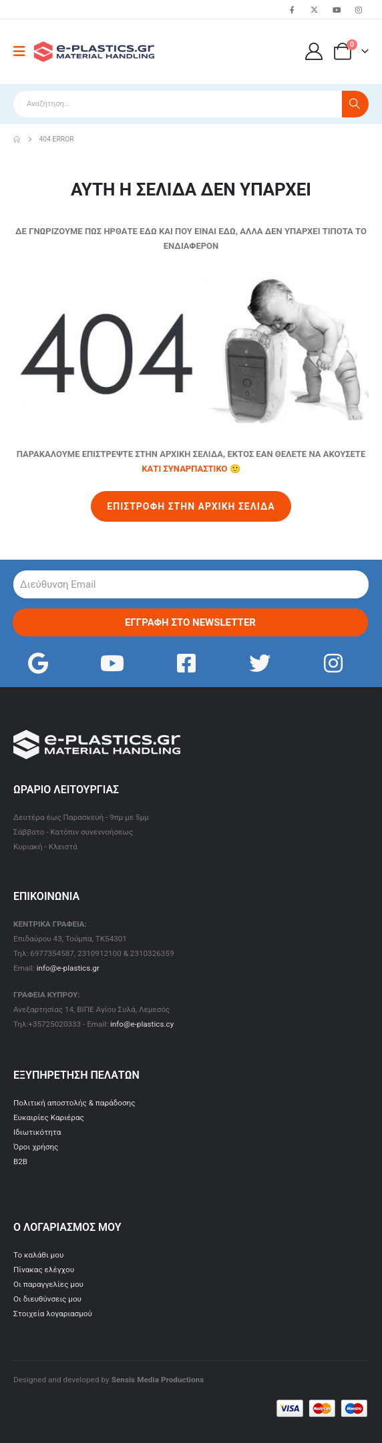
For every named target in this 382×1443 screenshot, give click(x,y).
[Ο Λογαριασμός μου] (314, 51)
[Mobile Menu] (23, 51)
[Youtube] (336, 9)
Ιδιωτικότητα (37, 1132)
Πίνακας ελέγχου (43, 1269)
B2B (20, 1161)
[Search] (355, 104)
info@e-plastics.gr (68, 968)
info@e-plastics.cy (142, 1024)
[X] (314, 9)
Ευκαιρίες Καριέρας (48, 1117)
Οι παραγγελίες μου (48, 1284)
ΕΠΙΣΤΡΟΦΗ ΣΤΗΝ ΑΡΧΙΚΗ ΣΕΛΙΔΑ (190, 506)
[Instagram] (358, 9)
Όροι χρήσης (35, 1146)
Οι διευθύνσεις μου (47, 1299)
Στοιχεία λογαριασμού (52, 1313)
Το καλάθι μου (38, 1255)
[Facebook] (291, 9)
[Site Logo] (94, 52)
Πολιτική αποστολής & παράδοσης (74, 1102)
